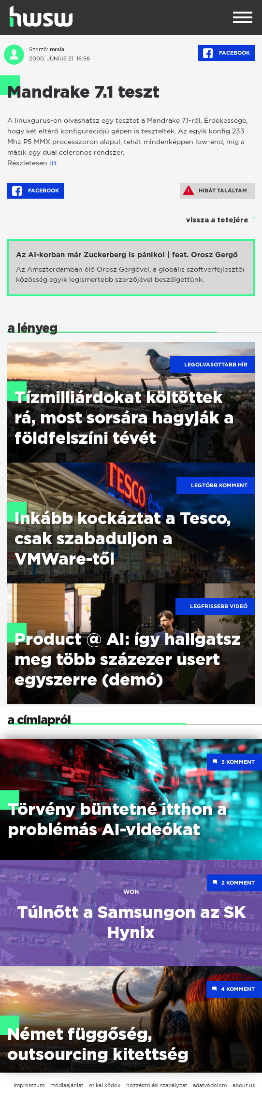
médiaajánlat (66, 1085)
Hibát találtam (215, 190)
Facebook (226, 53)
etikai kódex (104, 1085)
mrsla (57, 49)
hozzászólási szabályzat (156, 1085)
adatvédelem (210, 1085)
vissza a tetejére (217, 220)
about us (244, 1085)
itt (53, 162)
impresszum (29, 1085)
